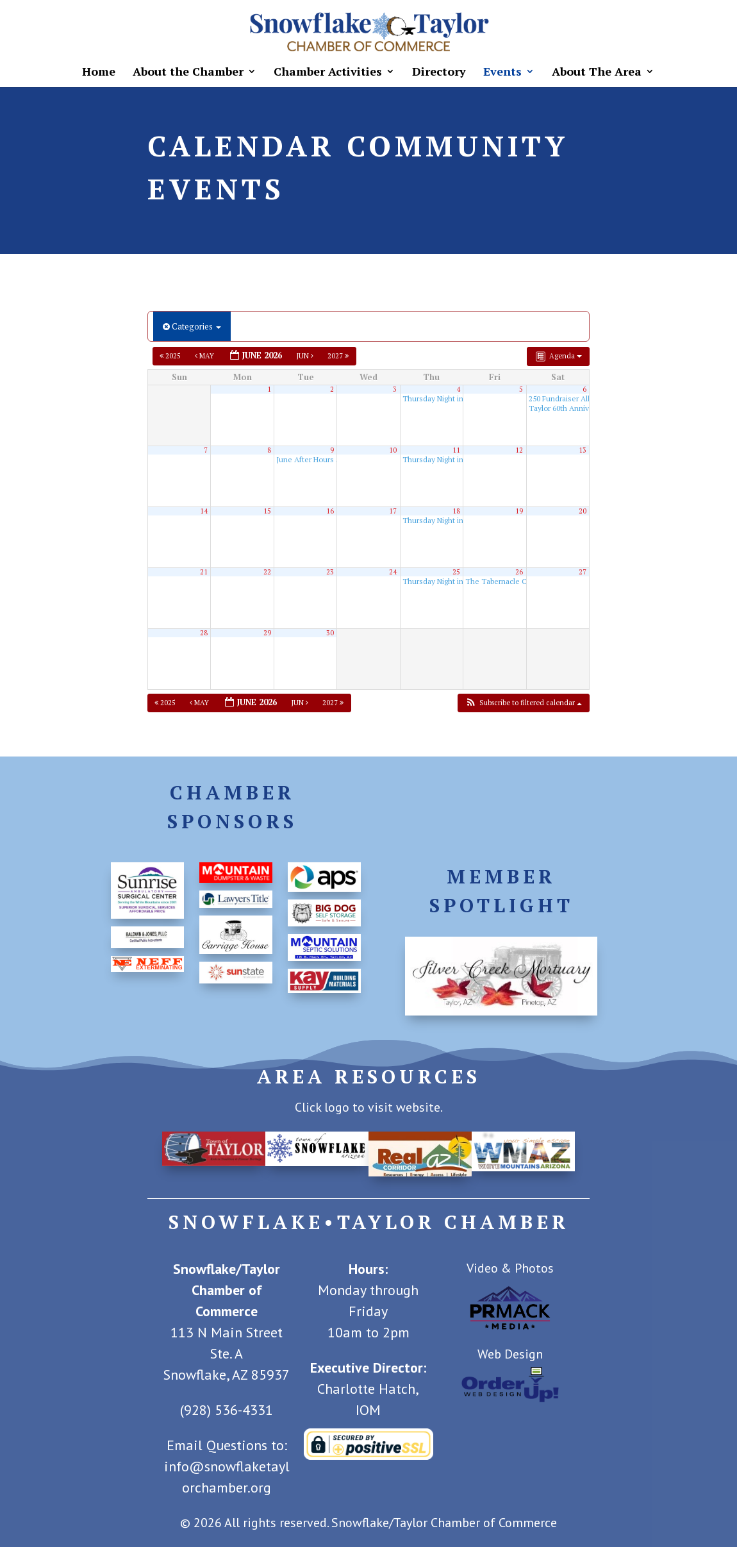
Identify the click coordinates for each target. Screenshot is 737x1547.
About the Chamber (188, 73)
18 (456, 510)
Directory (439, 73)
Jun (306, 355)
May (205, 355)
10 (393, 450)
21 (204, 571)
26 (519, 571)
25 (456, 571)
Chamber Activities (328, 73)
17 (393, 510)
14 (204, 510)
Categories (192, 326)
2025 (171, 355)
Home (98, 73)
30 (330, 632)
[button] (523, 703)
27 (582, 571)
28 (204, 632)
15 (267, 510)
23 (330, 571)
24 (393, 571)
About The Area (597, 73)
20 (582, 510)
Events (502, 73)
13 (582, 450)
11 (456, 450)
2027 (339, 355)
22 (267, 571)
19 (519, 510)
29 (267, 632)
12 (519, 450)
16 (330, 510)
